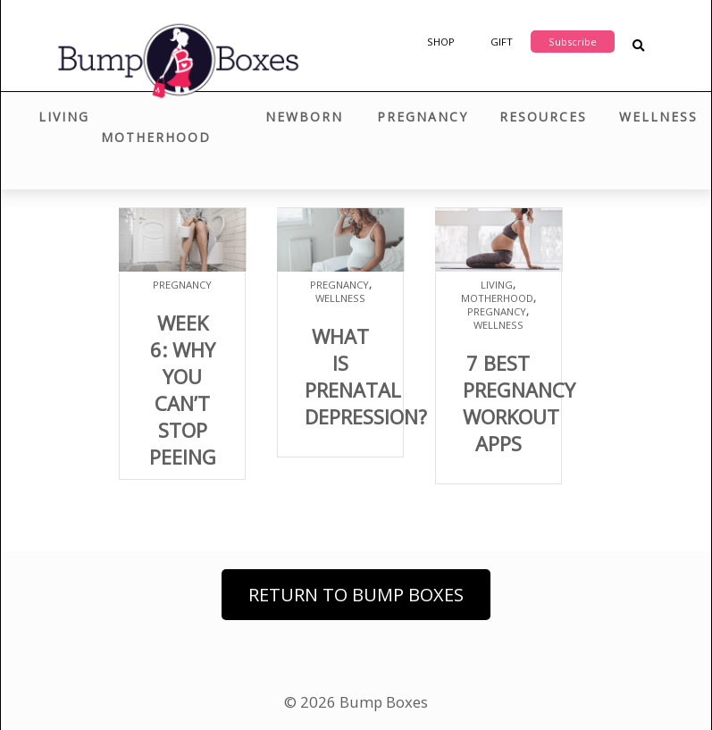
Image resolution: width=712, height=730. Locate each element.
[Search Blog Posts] (638, 46)
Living (63, 116)
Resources (543, 116)
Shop (441, 41)
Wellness (658, 116)
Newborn (304, 116)
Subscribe (573, 41)
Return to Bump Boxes (356, 595)
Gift (501, 41)
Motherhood (156, 137)
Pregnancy (422, 116)
